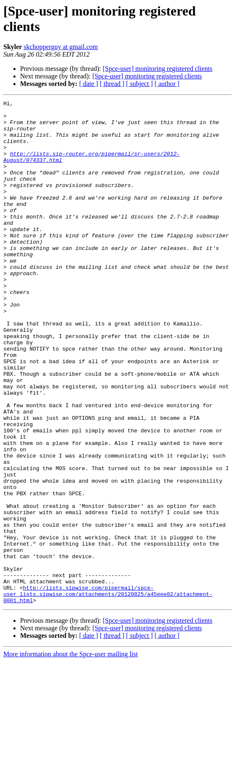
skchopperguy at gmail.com (60, 46)
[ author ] (167, 83)
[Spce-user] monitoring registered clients (157, 68)
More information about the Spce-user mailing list (70, 754)
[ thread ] (112, 83)
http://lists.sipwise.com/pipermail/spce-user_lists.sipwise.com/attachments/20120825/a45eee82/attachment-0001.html (107, 693)
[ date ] (88, 83)
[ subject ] (139, 83)
